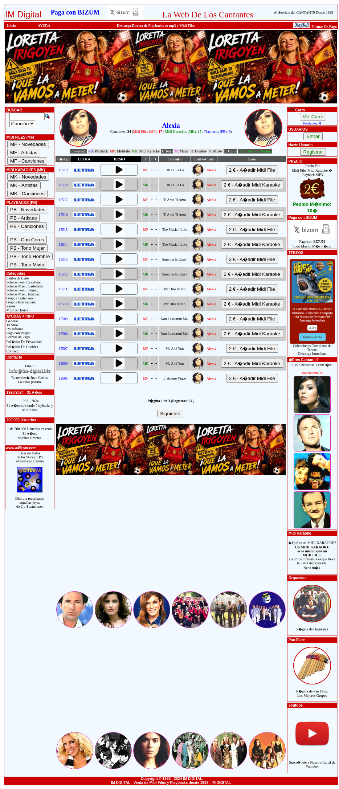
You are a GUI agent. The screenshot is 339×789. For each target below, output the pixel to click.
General (11, 321)
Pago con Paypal (17, 333)
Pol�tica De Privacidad (23, 342)
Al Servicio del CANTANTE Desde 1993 (303, 13)
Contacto (12, 351)
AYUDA (44, 26)
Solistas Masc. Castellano (24, 286)
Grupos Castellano (19, 298)
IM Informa (14, 329)
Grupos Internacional (21, 302)
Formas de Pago (17, 337)
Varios (10, 306)
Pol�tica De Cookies (21, 347)
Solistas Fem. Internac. (22, 290)
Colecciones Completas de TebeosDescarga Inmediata (312, 348)
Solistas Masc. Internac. (22, 294)
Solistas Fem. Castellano (23, 282)
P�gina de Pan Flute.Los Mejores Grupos (312, 689)
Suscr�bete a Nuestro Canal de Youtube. (312, 760)
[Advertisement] (171, 539)
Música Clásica (16, 310)
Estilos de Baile (17, 278)
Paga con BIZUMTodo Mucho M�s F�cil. (312, 242)
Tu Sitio (11, 325)
